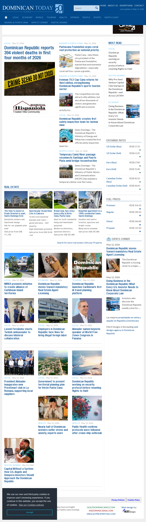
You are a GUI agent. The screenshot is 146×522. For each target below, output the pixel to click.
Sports (97, 17)
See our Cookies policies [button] (31, 505)
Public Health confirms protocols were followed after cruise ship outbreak (87, 430)
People (86, 17)
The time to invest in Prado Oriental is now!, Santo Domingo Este (15, 213)
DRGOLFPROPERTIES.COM (101, 513)
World (39, 17)
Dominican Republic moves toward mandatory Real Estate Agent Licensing (123, 251)
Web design (127, 507)
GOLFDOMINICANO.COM (101, 507)
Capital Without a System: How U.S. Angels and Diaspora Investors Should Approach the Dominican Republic (19, 475)
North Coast (112, 17)
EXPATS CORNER (121, 239)
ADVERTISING (126, 5)
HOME (103, 5)
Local (15, 17)
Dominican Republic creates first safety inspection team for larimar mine (78, 122)
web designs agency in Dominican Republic (122, 330)
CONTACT (139, 5)
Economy (27, 17)
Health (63, 17)
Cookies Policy (134, 500)
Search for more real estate (70, 242)
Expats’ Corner (39, 22)
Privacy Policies (117, 500)
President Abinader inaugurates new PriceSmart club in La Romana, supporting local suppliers (18, 387)
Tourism (51, 17)
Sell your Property (93, 242)
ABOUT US (113, 5)
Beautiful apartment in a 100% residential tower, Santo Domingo (90, 213)
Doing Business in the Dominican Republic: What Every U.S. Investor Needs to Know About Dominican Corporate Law (122, 287)
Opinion (74, 17)
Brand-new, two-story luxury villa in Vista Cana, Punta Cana (64, 213)
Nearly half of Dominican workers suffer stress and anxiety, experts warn (53, 430)
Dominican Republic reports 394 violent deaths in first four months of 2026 (29, 53)
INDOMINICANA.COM (101, 510)
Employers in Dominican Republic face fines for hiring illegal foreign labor (52, 332)
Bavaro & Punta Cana (16, 22)
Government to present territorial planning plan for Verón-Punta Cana (51, 384)
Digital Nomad (59, 22)
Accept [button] (29, 512)
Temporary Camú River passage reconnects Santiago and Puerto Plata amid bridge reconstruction (78, 157)
